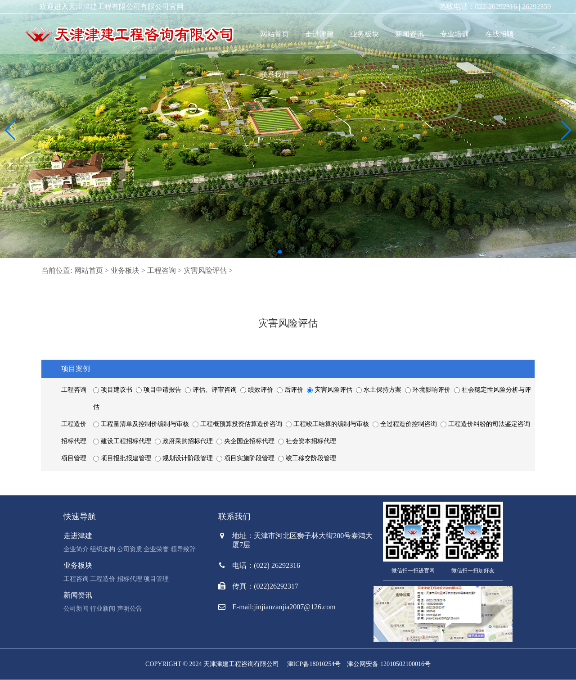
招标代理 (129, 579)
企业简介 (76, 549)
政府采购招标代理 (184, 441)
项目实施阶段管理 (246, 458)
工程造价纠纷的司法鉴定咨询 (485, 424)
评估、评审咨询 (211, 389)
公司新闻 (76, 608)
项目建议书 (113, 389)
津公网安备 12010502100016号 (389, 664)
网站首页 (274, 34)
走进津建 (319, 34)
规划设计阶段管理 (184, 458)
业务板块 (364, 34)
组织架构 (102, 549)
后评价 (291, 389)
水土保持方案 (379, 389)
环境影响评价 (428, 389)
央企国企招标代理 (246, 441)
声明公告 (129, 608)
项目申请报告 (159, 389)
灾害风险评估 (205, 270)
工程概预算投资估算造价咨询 (238, 424)
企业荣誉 (156, 549)
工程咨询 (161, 270)
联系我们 (274, 74)
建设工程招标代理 (123, 441)
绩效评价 (257, 389)
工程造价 (102, 579)
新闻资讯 (409, 34)
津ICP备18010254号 (314, 664)
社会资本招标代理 (307, 441)
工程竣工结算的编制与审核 (328, 424)
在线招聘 (499, 34)
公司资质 (129, 549)
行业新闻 (102, 608)
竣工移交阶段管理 (307, 458)
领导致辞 (183, 549)
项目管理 (156, 579)
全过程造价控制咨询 (405, 424)
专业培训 (454, 34)
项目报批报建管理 (123, 458)
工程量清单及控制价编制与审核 (141, 424)
